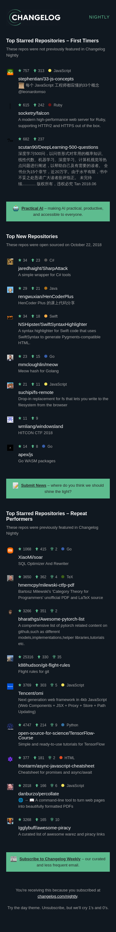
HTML (67, 758)
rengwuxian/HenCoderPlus (45, 296)
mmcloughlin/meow (38, 364)
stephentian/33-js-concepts (46, 78)
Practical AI (32, 208)
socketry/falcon (33, 113)
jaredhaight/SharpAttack (43, 268)
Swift (51, 316)
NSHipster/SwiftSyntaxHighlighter (52, 324)
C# (49, 260)
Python (69, 725)
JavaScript (59, 71)
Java (50, 288)
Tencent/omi (30, 693)
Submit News (33, 485)
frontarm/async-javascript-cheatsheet (56, 765)
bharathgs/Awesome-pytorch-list (51, 619)
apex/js (25, 454)
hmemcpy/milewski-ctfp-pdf (46, 585)
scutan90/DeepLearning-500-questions (58, 147)
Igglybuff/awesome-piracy (44, 827)
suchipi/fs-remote (36, 392)
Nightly (99, 17)
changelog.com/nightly (57, 896)
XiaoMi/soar (30, 557)
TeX (67, 577)
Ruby (55, 105)
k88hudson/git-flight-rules (44, 665)
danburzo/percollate (38, 793)
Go (49, 356)
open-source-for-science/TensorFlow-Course (56, 735)
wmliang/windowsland (40, 426)
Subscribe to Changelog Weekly (50, 859)
